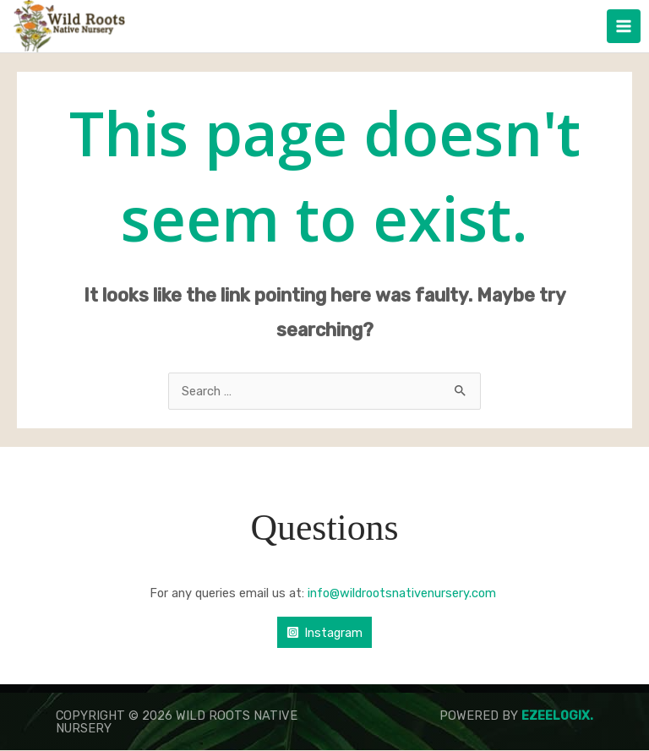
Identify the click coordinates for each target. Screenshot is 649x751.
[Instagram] (324, 633)
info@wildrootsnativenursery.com (403, 593)
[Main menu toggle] (624, 26)
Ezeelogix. (557, 716)
